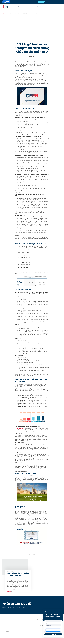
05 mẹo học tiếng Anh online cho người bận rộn (18, 574)
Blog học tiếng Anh (22, 618)
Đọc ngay (9, 591)
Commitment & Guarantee (38, 631)
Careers (19, 624)
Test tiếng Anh (6, 620)
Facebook (41, 625)
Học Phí (34, 6)
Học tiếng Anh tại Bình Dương (24, 622)
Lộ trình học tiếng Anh (8, 622)
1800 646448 (48, 1)
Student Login (57, 1)
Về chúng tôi (6, 618)
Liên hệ (5, 625)
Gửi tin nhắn (53, 634)
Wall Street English (19, 428)
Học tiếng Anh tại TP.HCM (23, 620)
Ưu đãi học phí (6, 624)
